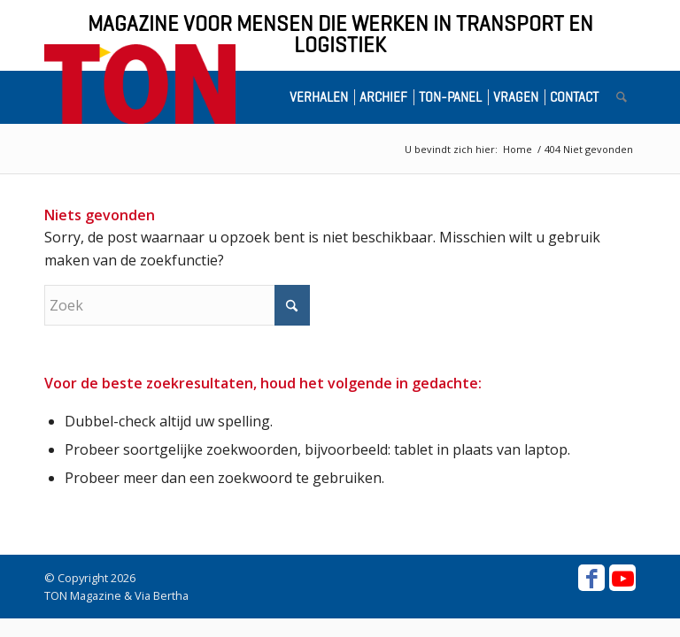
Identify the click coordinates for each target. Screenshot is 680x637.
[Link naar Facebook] (591, 577)
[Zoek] (621, 97)
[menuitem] (322, 97)
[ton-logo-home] (140, 84)
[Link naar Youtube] (622, 577)
